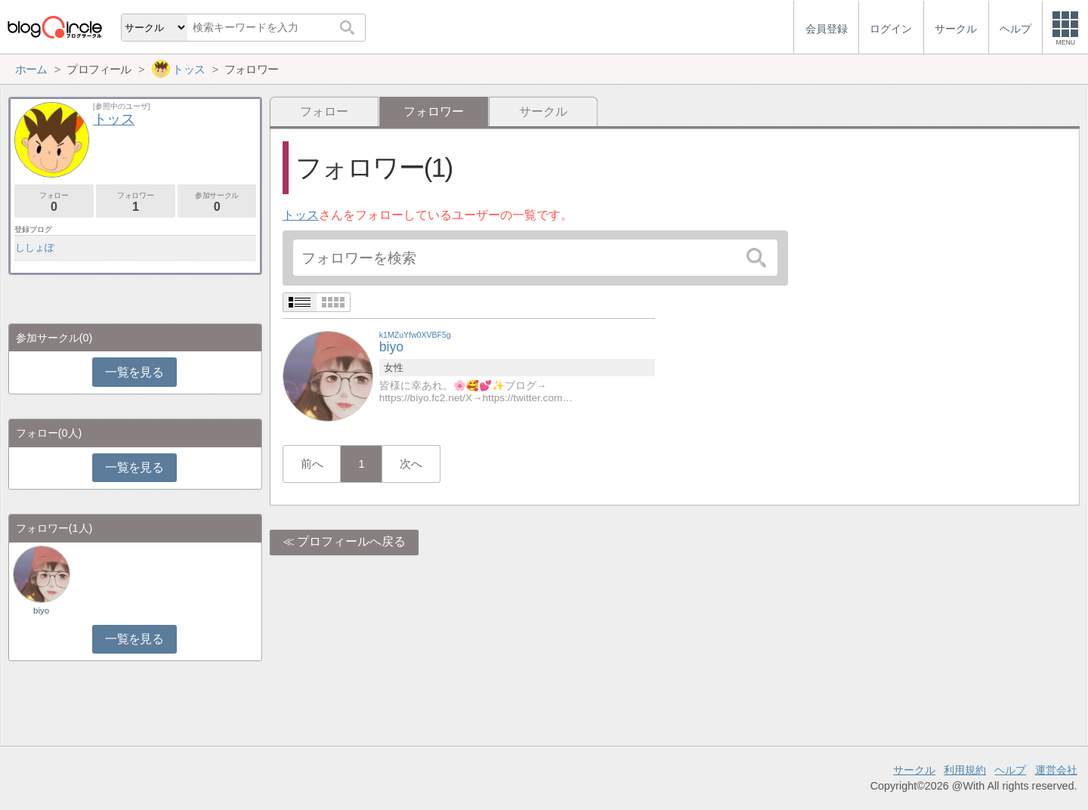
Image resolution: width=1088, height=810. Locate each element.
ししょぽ (34, 247)
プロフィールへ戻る (351, 541)
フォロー (324, 111)
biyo (41, 610)
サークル (543, 111)
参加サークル (217, 202)
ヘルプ (1010, 770)
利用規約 (965, 770)
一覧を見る (134, 372)
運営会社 (1056, 770)
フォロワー (135, 202)
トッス (301, 215)
